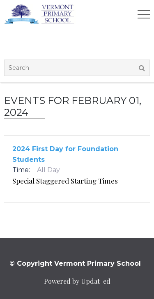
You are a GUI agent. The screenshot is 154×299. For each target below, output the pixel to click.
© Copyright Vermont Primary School (75, 263)
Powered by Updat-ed (77, 281)
